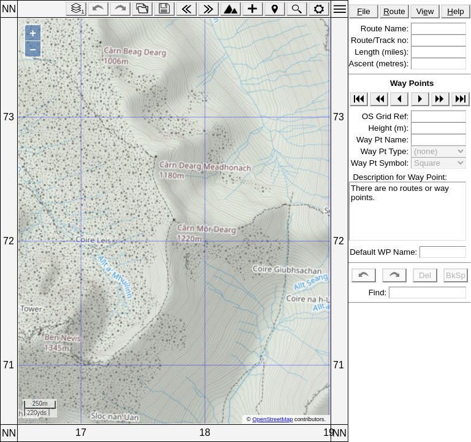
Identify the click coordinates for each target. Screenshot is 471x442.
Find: (376, 292)
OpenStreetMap (273, 419)
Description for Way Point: (397, 177)
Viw (425, 11)
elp (455, 11)
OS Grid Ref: (386, 116)
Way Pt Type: (386, 151)
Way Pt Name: (383, 139)
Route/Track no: (381, 40)
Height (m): (389, 128)
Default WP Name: (384, 252)
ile (363, 11)
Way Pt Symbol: (381, 163)
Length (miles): (382, 51)
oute (394, 11)
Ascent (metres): (380, 63)
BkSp (455, 275)
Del (425, 275)
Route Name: (386, 28)
